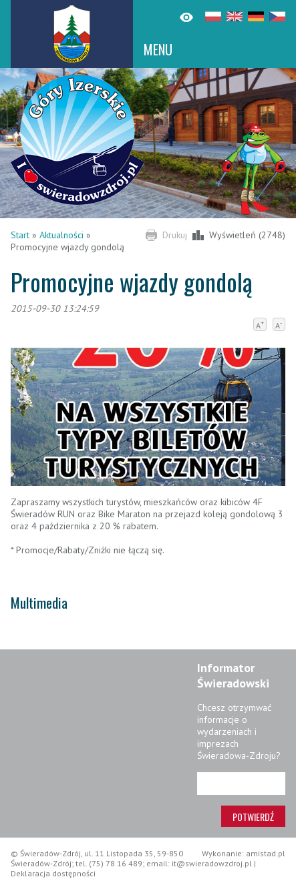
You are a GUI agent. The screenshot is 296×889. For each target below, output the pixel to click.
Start (20, 235)
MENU (158, 49)
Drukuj (174, 235)
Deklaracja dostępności (53, 873)
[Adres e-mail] (241, 784)
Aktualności (61, 235)
